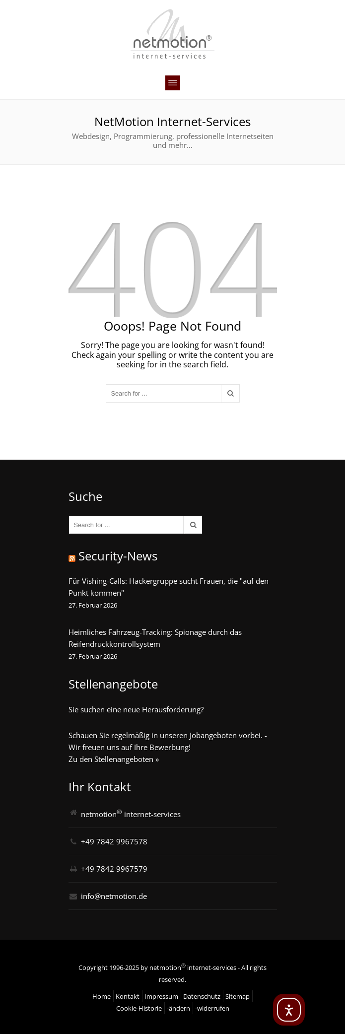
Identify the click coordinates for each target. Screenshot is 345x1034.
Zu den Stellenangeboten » (114, 759)
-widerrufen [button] (212, 1008)
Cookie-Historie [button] (139, 1008)
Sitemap (237, 996)
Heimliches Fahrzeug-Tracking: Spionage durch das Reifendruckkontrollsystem (155, 638)
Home (101, 996)
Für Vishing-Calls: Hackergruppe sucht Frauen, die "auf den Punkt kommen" (169, 587)
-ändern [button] (178, 1008)
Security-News (117, 556)
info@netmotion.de (114, 896)
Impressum (161, 996)
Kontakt (127, 996)
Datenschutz (201, 996)
